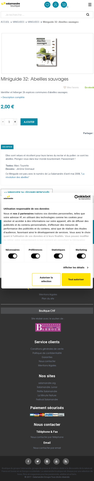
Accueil (5, 22)
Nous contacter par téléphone (47, 437)
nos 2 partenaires (23, 213)
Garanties (47, 357)
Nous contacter (47, 361)
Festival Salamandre (47, 399)
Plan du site (48, 298)
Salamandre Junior (47, 387)
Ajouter (29, 122)
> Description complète (13, 97)
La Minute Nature (47, 395)
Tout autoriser (76, 279)
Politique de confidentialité (47, 353)
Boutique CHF (47, 311)
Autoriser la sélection (46, 279)
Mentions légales (48, 294)
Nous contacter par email (47, 447)
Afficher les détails (73, 267)
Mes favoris (73, 87)
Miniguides (18, 22)
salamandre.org (47, 382)
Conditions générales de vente (47, 348)
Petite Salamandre (47, 391)
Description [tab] (7, 147)
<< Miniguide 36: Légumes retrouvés (26, 192)
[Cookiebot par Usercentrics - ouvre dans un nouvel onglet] (76, 197)
